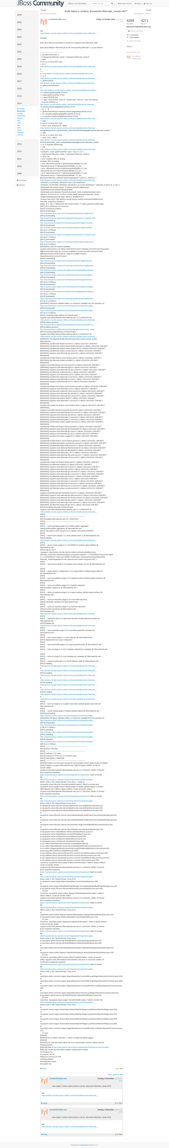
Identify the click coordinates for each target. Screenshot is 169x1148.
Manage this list (124, 4)
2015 (19, 96)
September (21, 116)
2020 (19, 59)
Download (21, 185)
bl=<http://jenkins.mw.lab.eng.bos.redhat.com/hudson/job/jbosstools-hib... (67, 74)
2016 (19, 88)
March (19, 130)
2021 (19, 52)
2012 (19, 151)
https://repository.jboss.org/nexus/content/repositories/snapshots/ (64, 775)
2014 (19, 103)
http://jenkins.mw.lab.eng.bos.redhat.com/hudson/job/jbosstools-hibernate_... (69, 33)
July (18, 121)
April (18, 128)
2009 (19, 173)
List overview (22, 180)
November (21, 111)
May (18, 125)
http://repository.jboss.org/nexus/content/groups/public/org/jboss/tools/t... (66, 261)
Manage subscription (135, 31)
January (20, 135)
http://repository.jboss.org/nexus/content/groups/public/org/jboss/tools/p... (67, 223)
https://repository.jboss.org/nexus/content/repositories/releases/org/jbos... (67, 275)
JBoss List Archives (51, 4)
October (20, 113)
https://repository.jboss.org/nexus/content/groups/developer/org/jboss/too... (67, 213)
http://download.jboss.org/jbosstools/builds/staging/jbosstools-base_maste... (68, 329)
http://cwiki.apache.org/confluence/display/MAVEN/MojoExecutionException (81, 1047)
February (20, 132)
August (19, 118)
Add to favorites (134, 41)
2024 (19, 29)
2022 (19, 44)
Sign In (138, 4)
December (21, 109)
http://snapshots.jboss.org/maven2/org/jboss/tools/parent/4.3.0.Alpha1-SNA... (68, 218)
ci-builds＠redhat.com (57, 19)
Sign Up (148, 4)
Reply (43, 1069)
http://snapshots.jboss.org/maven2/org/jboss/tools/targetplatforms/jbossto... (67, 270)
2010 (19, 166)
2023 (19, 37)
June (19, 123)
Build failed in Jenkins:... (49, 14)
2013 (19, 144)
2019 (19, 66)
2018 (19, 74)
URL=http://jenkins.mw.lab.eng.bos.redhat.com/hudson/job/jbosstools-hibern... (68, 90)
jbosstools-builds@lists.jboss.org (139, 27)
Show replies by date (115, 1075)
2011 (19, 159)
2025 (19, 22)
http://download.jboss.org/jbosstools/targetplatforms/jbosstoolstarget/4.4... (67, 325)
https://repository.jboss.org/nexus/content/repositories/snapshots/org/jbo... (67, 287)
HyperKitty (84, 1145)
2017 (19, 81)
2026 (19, 15)
